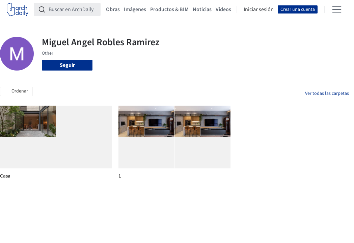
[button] (16, 91)
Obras (113, 9)
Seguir (67, 65)
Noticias (202, 9)
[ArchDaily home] (17, 9)
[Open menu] (336, 9)
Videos (223, 9)
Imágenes (135, 9)
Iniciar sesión (259, 9)
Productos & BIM (169, 9)
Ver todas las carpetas (327, 93)
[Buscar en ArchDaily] (73, 9)
